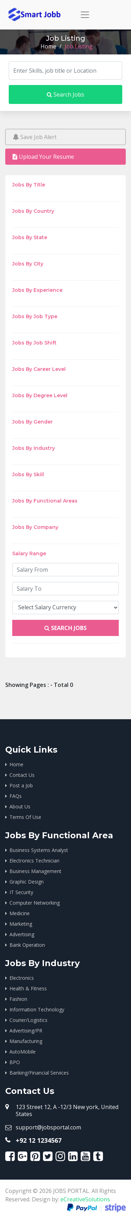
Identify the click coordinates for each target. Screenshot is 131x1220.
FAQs (15, 796)
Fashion (18, 999)
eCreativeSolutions (85, 1199)
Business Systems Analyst (38, 850)
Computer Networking (34, 902)
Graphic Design (26, 881)
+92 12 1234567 (38, 1140)
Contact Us (22, 775)
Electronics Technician (34, 860)
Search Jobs (65, 94)
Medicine (19, 913)
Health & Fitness (28, 988)
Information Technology (36, 1009)
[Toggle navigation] (84, 14)
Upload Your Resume (43, 156)
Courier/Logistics (28, 1020)
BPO (14, 1062)
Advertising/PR (25, 1030)
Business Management (35, 871)
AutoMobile (22, 1051)
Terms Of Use (25, 817)
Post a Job (21, 785)
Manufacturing (25, 1041)
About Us (19, 806)
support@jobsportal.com (48, 1127)
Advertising (21, 934)
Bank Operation (27, 945)
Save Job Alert (35, 137)
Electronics (21, 978)
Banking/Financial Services (39, 1072)
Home (48, 46)
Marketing (20, 923)
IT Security (21, 892)
